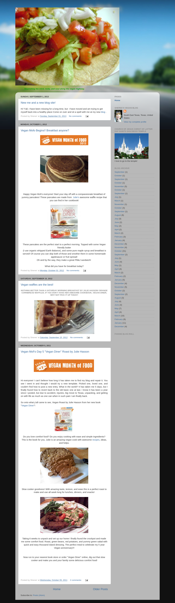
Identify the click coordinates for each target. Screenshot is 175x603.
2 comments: (76, 580)
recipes (96, 440)
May (116, 226)
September (119, 172)
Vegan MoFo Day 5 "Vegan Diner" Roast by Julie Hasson (55, 351)
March (117, 201)
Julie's (76, 197)
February (119, 237)
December (119, 244)
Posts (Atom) (39, 595)
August (118, 215)
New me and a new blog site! (38, 102)
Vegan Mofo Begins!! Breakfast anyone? (45, 130)
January (118, 240)
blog (103, 112)
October (118, 175)
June (117, 222)
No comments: (76, 116)
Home (56, 589)
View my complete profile (135, 122)
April (117, 229)
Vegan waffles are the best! (37, 284)
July (116, 197)
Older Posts (100, 589)
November (119, 186)
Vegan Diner (27, 405)
